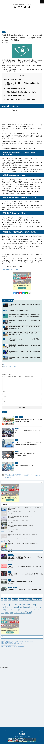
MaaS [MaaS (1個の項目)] (10, 610)
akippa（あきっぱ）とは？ (13, 79)
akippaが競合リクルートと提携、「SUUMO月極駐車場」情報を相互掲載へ (23, 540)
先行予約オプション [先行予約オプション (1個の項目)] (5, 616)
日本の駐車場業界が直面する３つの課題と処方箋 (18, 522)
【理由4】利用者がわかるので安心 (15, 95)
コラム (4, 364)
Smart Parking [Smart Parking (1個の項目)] (15, 610)
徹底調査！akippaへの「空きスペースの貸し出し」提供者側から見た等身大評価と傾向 (25, 545)
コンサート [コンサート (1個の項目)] (30, 610)
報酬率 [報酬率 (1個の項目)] (24, 616)
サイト (3, 401)
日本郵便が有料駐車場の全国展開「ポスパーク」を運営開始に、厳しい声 (23, 511)
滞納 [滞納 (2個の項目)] (40, 618)
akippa (15, 366)
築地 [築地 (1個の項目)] (24, 621)
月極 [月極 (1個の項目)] (11, 618)
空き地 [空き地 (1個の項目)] (20, 621)
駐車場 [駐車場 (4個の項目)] (11, 623)
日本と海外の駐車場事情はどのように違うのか (17, 534)
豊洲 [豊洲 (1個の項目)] (38, 621)
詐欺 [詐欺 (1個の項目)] (35, 621)
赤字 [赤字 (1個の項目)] (2, 623)
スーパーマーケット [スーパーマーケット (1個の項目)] (37, 610)
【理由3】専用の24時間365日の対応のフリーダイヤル (21, 92)
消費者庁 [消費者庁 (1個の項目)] (32, 618)
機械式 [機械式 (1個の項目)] (21, 618)
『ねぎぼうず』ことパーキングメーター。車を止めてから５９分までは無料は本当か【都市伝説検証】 (25, 508)
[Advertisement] (22, 19)
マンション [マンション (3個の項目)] (19, 613)
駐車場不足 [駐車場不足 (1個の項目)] (29, 623)
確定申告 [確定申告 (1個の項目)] (12, 621)
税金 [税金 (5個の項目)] (16, 621)
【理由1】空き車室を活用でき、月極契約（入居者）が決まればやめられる (22, 84)
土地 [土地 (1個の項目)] (11, 616)
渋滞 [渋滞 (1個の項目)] (37, 618)
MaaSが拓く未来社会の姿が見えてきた (24, 465)
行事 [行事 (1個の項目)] (31, 621)
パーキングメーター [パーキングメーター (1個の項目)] (11, 613)
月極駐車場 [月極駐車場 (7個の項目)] (16, 618)
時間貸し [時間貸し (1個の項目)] (3, 618)
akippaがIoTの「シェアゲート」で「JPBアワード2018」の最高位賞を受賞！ (23, 550)
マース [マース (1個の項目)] (24, 613)
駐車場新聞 (22, 671)
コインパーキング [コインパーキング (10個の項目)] (23, 610)
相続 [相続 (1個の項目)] (7, 621)
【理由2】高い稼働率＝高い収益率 (15, 88)
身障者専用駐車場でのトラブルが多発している (17, 556)
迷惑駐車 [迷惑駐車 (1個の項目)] (6, 623)
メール (4, 396)
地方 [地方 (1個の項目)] (20, 616)
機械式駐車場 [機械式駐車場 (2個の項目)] (26, 618)
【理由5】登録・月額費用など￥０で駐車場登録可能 (20, 99)
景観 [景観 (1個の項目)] (7, 618)
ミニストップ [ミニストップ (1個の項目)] (29, 613)
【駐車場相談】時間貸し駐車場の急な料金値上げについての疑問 (21, 528)
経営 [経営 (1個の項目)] (28, 621)
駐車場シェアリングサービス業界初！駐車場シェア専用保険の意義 (24, 575)
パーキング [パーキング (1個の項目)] (4, 613)
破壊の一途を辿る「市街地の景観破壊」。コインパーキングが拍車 (18, 474)
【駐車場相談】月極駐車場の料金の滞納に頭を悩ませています (20, 516)
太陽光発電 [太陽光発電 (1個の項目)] (29, 616)
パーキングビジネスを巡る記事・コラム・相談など (22, 673)
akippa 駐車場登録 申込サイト (10, 269)
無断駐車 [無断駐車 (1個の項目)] (3, 621)
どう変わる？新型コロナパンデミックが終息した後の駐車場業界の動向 (25, 583)
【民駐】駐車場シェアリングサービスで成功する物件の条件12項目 (24, 600)
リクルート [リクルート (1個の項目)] (36, 613)
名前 (3, 391)
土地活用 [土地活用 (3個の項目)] (16, 616)
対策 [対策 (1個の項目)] (34, 616)
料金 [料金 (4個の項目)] (37, 616)
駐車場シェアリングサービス (8, 366)
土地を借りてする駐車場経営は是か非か (18, 310)
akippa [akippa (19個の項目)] (5, 610)
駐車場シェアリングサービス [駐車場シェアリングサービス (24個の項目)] (20, 623)
